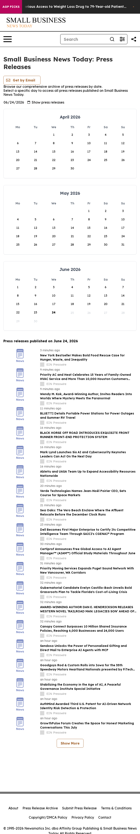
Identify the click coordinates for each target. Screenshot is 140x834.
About (13, 808)
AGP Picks (11, 7)
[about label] (42, 364)
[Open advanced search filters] (122, 39)
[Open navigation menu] (7, 39)
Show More (70, 743)
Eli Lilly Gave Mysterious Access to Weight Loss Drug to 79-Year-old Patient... (68, 7)
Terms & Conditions (116, 808)
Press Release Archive (40, 808)
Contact (104, 817)
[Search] (83, 39)
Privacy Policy (82, 817)
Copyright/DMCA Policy (48, 817)
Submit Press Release (79, 808)
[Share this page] (134, 39)
